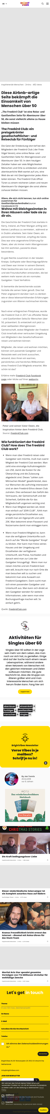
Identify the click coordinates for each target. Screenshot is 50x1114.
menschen (9, 714)
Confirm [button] (43, 1110)
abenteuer (9, 706)
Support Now (25, 692)
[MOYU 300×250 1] (25, 805)
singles (24, 714)
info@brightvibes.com (10, 1070)
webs (31, 379)
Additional (10, 1095)
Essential (9, 1102)
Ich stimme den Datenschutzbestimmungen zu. (27, 1045)
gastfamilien (25, 710)
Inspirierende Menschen (12, 84)
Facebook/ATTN (9, 205)
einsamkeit (26, 706)
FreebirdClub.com (19, 433)
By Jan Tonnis (28, 776)
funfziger (8, 710)
